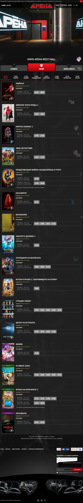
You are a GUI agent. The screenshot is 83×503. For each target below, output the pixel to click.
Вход (70, 5)
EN (77, 5)
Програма (63, 5)
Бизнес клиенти (69, 69)
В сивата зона (23, 366)
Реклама (7, 449)
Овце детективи (24, 148)
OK (81, 1)
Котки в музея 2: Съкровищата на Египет (36, 279)
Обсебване (21, 413)
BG (74, 5)
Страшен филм (23, 301)
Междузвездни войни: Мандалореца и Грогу (38, 170)
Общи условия (16, 449)
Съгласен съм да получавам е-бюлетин (69, 472)
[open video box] (11, 98)
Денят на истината (25, 323)
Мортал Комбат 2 (24, 127)
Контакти (24, 449)
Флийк (19, 344)
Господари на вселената (28, 258)
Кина (57, 5)
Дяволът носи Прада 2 (27, 105)
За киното (13, 69)
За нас (2, 449)
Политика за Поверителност (36, 449)
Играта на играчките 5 (27, 389)
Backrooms (21, 215)
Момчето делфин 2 (25, 236)
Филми (41, 69)
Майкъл (20, 83)
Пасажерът (21, 193)
